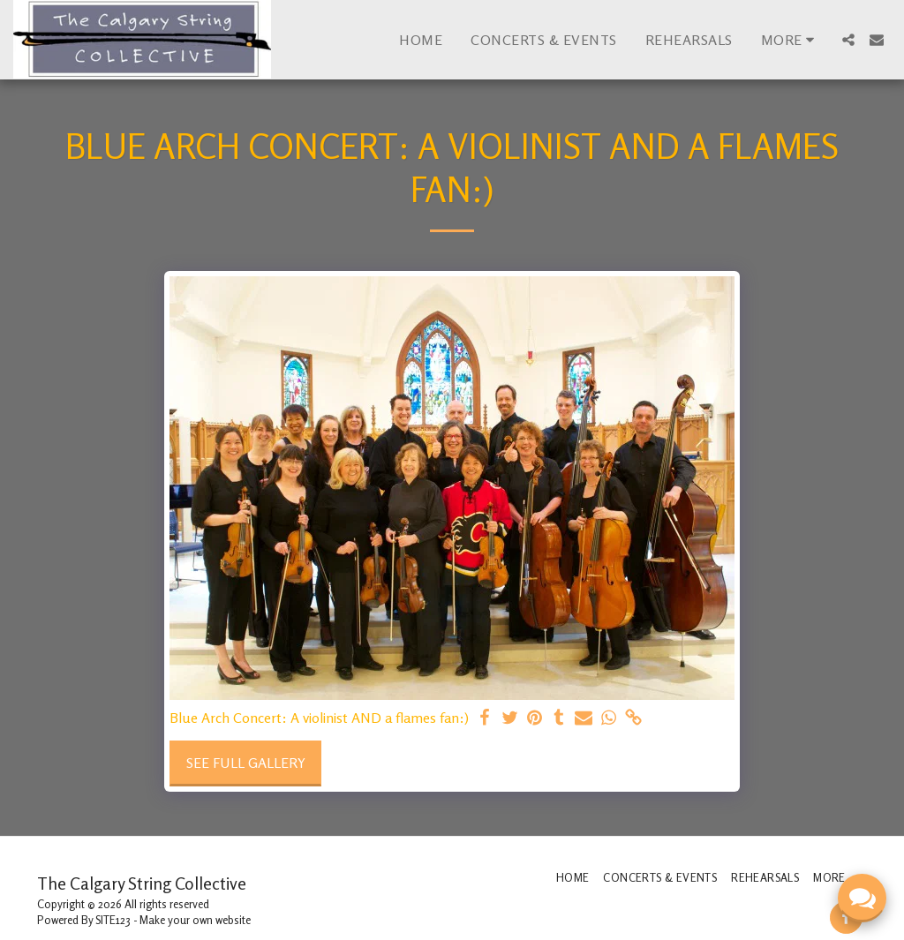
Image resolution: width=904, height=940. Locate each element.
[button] (848, 40)
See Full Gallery (245, 762)
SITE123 (113, 920)
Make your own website (195, 920)
